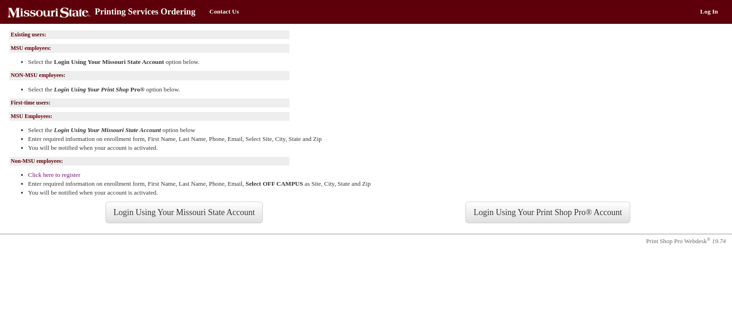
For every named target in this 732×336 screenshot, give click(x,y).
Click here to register (54, 174)
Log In (709, 11)
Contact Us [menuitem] (224, 11)
